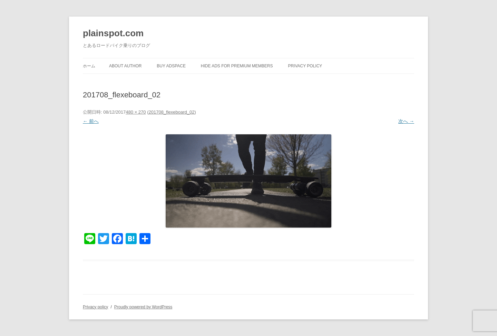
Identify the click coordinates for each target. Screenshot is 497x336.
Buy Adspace (171, 66)
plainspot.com (113, 33)
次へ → (406, 121)
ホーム (89, 66)
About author (125, 66)
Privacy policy (305, 66)
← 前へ (91, 121)
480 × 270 (136, 112)
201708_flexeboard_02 (171, 112)
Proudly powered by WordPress (143, 307)
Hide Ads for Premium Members (237, 66)
